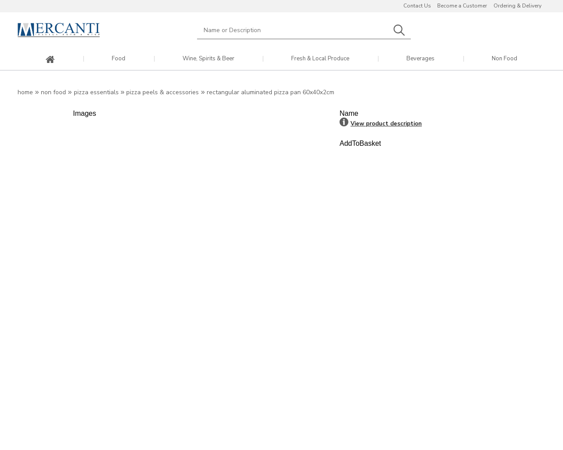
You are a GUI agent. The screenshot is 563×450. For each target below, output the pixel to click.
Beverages (420, 59)
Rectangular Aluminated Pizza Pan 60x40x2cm (270, 92)
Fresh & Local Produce (320, 59)
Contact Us (417, 5)
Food (118, 59)
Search (399, 30)
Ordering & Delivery (517, 5)
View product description (386, 124)
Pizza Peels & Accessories (162, 92)
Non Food (504, 59)
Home (25, 92)
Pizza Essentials (96, 92)
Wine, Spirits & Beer (208, 59)
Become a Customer (462, 5)
